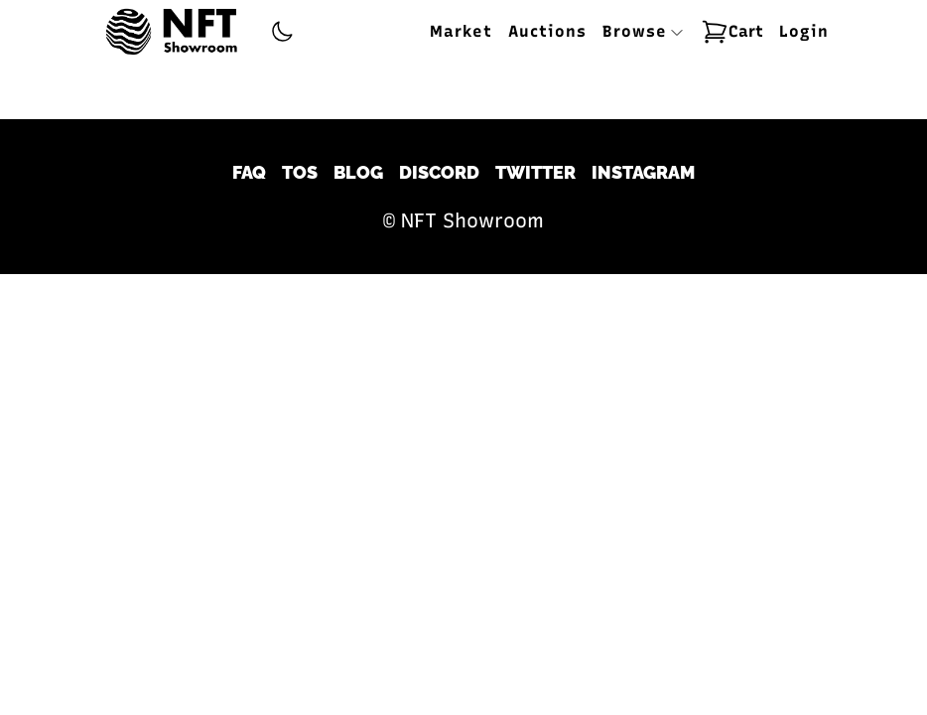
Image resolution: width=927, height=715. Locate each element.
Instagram (643, 172)
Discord (439, 172)
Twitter (535, 172)
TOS (300, 172)
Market (461, 31)
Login (804, 31)
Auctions (547, 31)
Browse (643, 31)
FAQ (249, 172)
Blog (358, 172)
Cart (732, 32)
